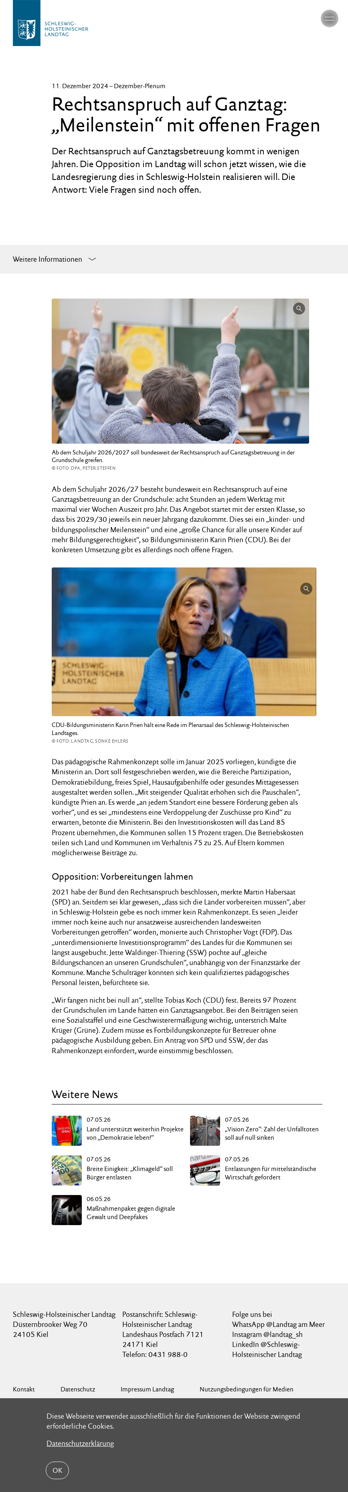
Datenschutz (78, 1389)
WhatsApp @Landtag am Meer (278, 1324)
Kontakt (24, 1389)
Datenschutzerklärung (80, 1443)
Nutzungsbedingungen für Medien (246, 1389)
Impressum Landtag (147, 1389)
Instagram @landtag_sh (268, 1334)
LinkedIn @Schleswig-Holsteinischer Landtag (267, 1349)
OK (57, 1470)
